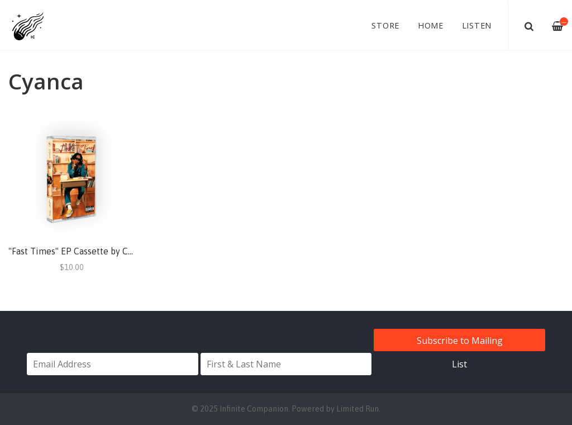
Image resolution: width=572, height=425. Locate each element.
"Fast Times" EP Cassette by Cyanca (79, 251)
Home (431, 25)
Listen (477, 25)
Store (385, 25)
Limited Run (357, 408)
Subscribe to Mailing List (460, 342)
